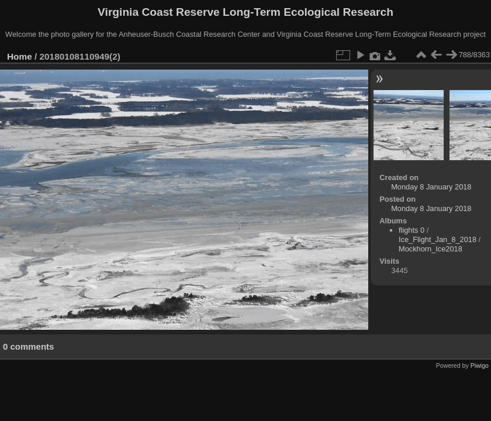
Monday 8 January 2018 (431, 186)
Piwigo (480, 365)
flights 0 (411, 230)
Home (19, 56)
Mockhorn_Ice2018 (430, 248)
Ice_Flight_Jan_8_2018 (437, 239)
